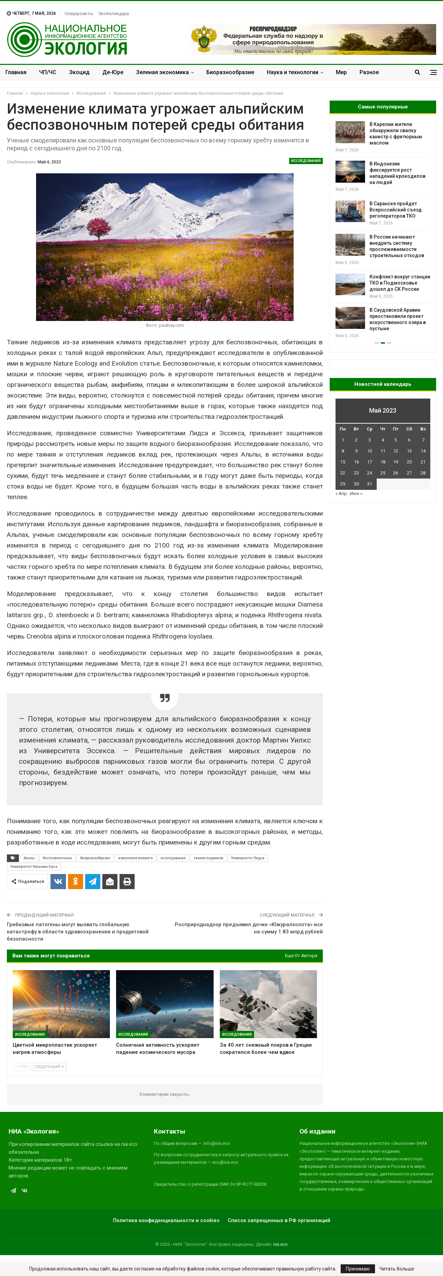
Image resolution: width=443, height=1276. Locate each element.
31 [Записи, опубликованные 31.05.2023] (369, 483)
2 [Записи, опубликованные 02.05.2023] (356, 439)
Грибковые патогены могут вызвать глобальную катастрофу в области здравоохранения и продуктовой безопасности (78, 931)
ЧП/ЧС (47, 72)
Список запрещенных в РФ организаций (279, 1220)
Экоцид (79, 72)
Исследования (306, 161)
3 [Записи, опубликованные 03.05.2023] (369, 439)
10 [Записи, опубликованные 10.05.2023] (369, 450)
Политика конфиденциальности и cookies (166, 1220)
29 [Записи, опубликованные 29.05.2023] (342, 483)
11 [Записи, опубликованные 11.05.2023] (382, 450)
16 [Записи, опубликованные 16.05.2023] (356, 461)
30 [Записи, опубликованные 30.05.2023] (356, 483)
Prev (22, 1067)
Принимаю (358, 1269)
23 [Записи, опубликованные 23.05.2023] (356, 472)
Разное (369, 72)
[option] (383, 230)
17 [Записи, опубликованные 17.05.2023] (369, 461)
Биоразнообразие (230, 72)
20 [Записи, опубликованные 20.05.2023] (409, 461)
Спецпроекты (79, 13)
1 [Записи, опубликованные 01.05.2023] (343, 439)
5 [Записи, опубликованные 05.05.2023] (395, 439)
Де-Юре (112, 72)
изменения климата (135, 858)
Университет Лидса (247, 858)
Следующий (49, 1067)
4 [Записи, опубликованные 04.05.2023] (383, 439)
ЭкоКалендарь (113, 13)
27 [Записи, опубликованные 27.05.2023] (409, 472)
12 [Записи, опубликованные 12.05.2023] (395, 450)
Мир (341, 72)
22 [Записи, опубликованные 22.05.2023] (342, 472)
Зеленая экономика (162, 72)
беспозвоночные (57, 858)
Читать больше (396, 1268)
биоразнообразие (95, 858)
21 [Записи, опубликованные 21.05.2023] (423, 461)
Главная (15, 72)
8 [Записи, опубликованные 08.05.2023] (343, 450)
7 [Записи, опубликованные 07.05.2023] (423, 439)
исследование (173, 858)
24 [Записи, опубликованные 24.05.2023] (369, 472)
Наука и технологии (292, 72)
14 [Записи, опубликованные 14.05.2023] (423, 450)
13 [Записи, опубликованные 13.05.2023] (409, 450)
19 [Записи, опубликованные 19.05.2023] (395, 461)
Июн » (356, 493)
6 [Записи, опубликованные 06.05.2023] (409, 439)
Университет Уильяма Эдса (33, 867)
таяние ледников (208, 858)
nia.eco (280, 1244)
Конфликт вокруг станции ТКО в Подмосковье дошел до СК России (400, 283)
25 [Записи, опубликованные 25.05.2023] (382, 472)
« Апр (341, 493)
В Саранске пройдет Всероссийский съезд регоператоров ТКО (396, 210)
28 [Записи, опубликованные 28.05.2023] (423, 472)
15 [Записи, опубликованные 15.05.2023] (342, 461)
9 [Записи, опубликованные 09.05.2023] (356, 450)
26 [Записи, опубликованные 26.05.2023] (395, 472)
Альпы (29, 858)
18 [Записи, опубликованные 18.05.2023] (382, 461)
